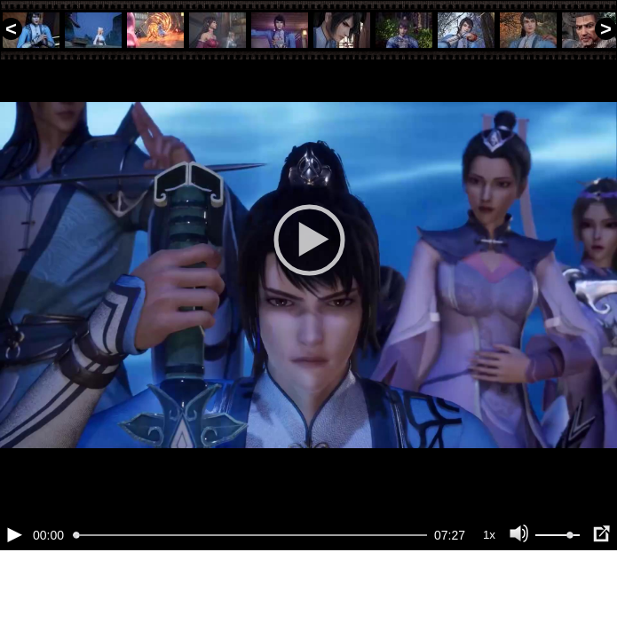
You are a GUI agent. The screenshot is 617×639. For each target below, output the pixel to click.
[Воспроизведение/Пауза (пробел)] (14, 594)
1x (489, 595)
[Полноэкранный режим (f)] (601, 594)
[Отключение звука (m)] (519, 594)
